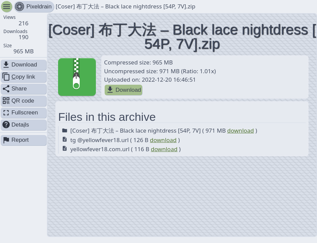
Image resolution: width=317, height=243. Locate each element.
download (240, 130)
